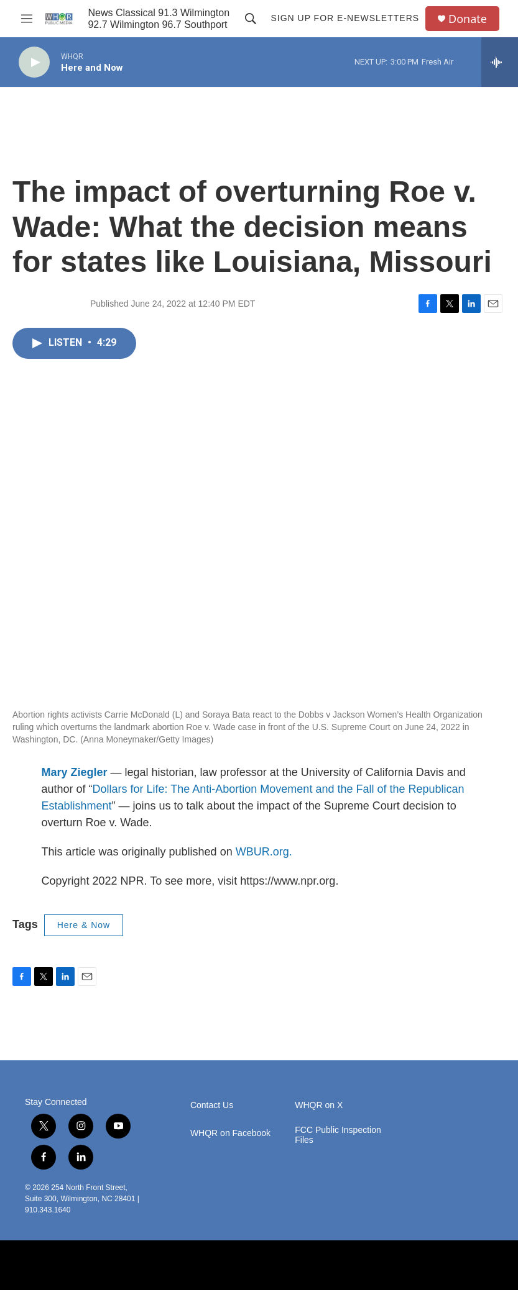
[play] (34, 62)
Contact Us (211, 1105)
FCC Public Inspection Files (338, 1135)
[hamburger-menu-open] (27, 18)
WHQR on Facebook (230, 1133)
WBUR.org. (264, 852)
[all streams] (499, 62)
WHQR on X (319, 1105)
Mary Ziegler (75, 772)
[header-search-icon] (250, 18)
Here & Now (83, 925)
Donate (467, 18)
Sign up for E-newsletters (345, 18)
